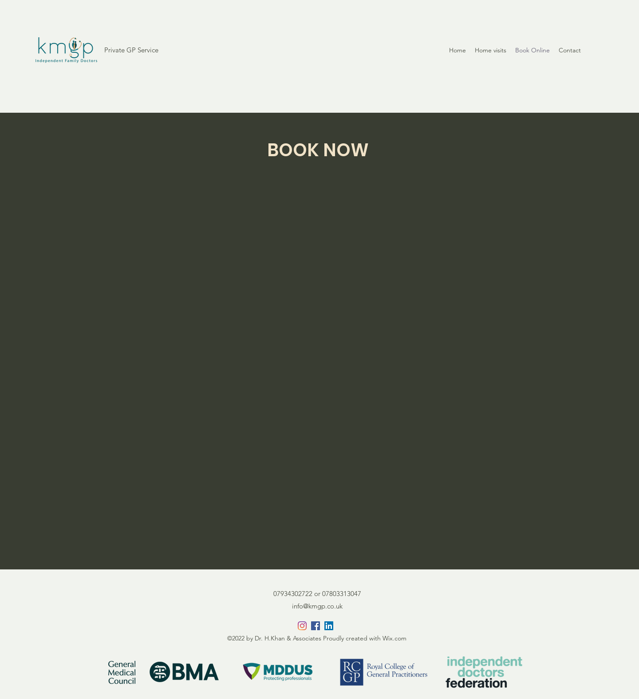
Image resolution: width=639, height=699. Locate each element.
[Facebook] (315, 625)
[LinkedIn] (328, 625)
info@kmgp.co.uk (317, 606)
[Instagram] (302, 625)
